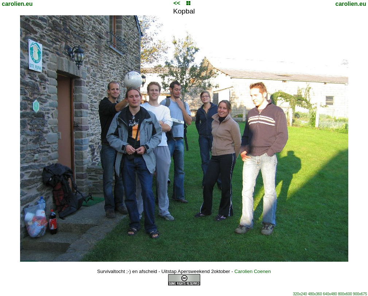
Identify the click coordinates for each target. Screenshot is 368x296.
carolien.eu (17, 4)
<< (176, 3)
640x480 (330, 294)
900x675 (360, 294)
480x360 (315, 294)
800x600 (345, 294)
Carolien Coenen (253, 271)
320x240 (300, 294)
